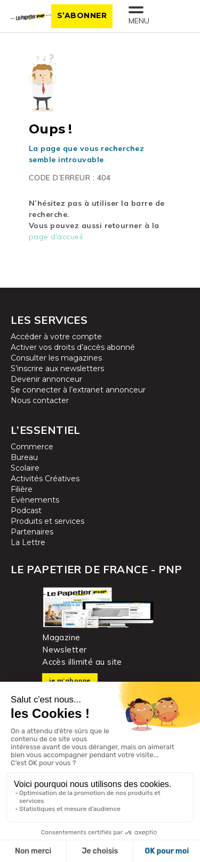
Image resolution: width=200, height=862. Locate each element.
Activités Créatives (45, 478)
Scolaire (25, 468)
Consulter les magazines (56, 358)
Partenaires (32, 532)
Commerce (32, 446)
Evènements (35, 500)
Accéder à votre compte (56, 336)
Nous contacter (40, 400)
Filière (22, 489)
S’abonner (82, 15)
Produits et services (47, 521)
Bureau (24, 457)
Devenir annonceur (46, 379)
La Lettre (28, 542)
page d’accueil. (57, 236)
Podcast (26, 510)
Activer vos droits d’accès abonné (73, 347)
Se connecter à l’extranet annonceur (78, 390)
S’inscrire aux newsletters (57, 368)
